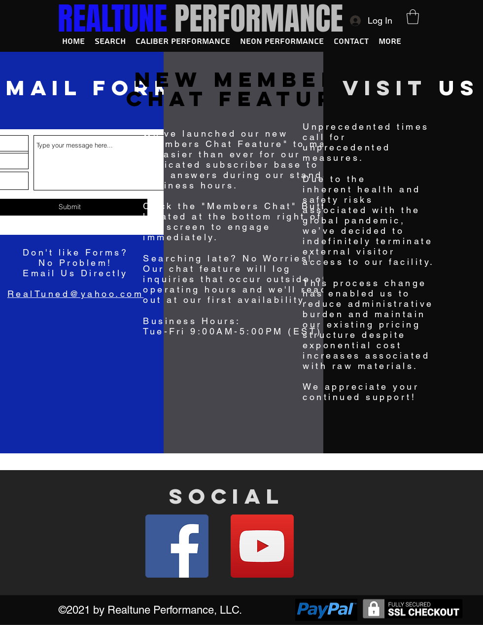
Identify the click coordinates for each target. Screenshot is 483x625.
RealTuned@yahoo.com (75, 294)
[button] (413, 16)
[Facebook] (176, 546)
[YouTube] (262, 546)
